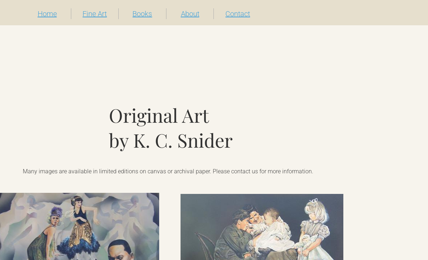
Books (142, 13)
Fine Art (94, 13)
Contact (237, 13)
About (190, 13)
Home (47, 13)
